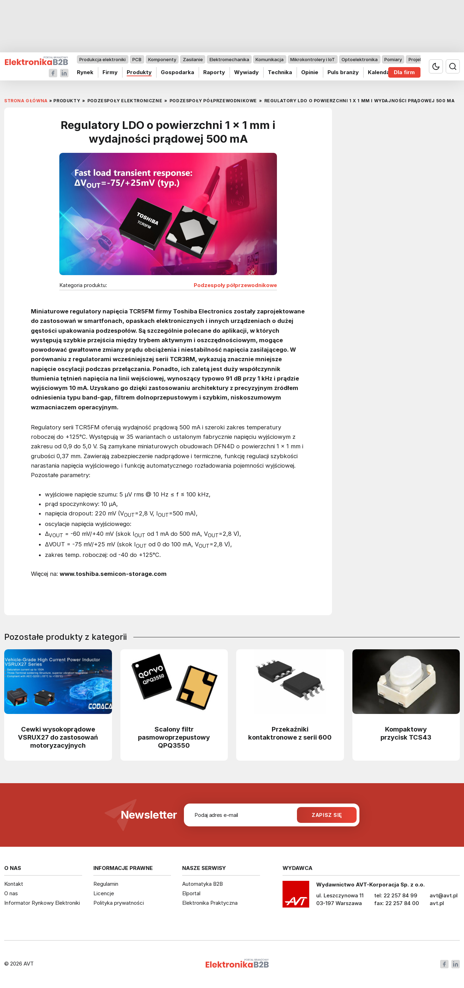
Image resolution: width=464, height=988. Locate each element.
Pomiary (393, 59)
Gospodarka (177, 72)
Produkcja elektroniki (102, 59)
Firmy (110, 72)
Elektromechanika (229, 59)
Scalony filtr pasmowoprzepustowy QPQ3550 (174, 737)
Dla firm (404, 72)
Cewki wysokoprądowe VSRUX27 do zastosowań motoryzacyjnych (58, 737)
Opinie (309, 72)
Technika (280, 72)
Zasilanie (193, 59)
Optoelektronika (360, 59)
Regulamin (105, 883)
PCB (136, 59)
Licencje (103, 893)
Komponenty (162, 59)
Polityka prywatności (118, 902)
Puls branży (343, 72)
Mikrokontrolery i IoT (312, 59)
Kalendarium (385, 72)
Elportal (191, 893)
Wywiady (246, 72)
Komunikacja (270, 59)
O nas (11, 893)
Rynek (85, 72)
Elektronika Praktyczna (210, 902)
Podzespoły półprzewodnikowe (235, 285)
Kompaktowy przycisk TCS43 (405, 733)
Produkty (139, 72)
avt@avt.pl (444, 895)
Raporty (214, 72)
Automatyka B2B (202, 883)
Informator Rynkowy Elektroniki (42, 902)
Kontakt (13, 883)
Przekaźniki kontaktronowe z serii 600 (290, 733)
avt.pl (437, 903)
